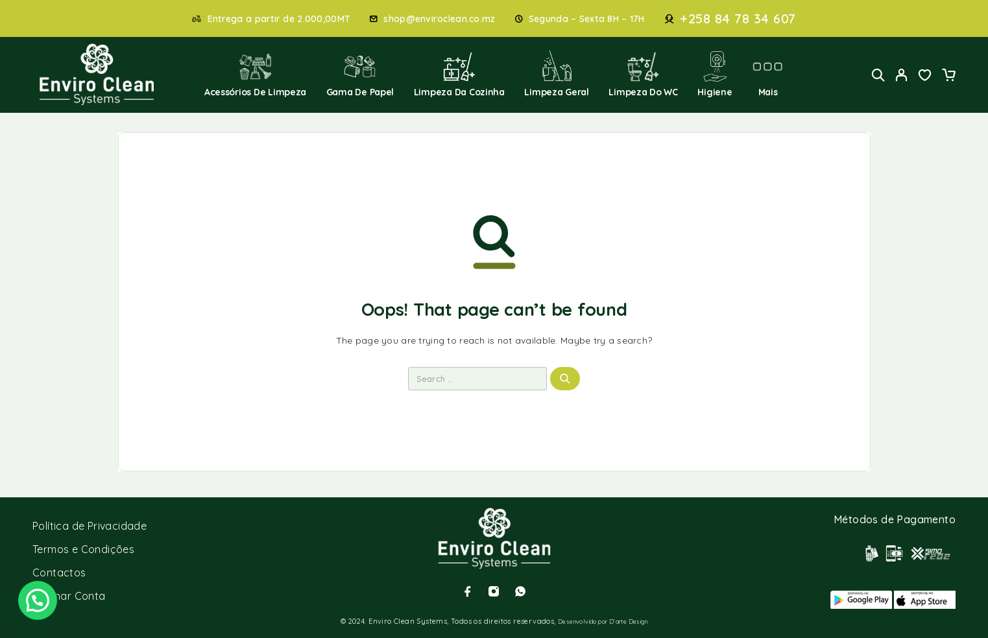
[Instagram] (494, 591)
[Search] (878, 74)
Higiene (714, 74)
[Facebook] (468, 591)
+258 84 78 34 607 (738, 19)
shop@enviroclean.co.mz (439, 19)
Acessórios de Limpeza (255, 74)
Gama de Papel (360, 74)
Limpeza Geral (556, 74)
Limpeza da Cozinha (459, 74)
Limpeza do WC (643, 74)
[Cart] (948, 76)
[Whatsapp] (520, 591)
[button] (37, 600)
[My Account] (901, 74)
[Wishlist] (925, 76)
